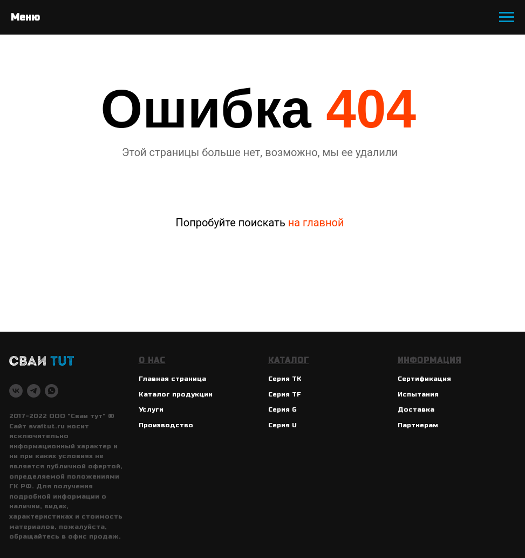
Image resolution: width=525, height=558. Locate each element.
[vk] (16, 391)
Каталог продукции (176, 394)
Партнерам (418, 425)
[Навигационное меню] (506, 17)
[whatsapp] (51, 391)
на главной (316, 222)
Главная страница (172, 378)
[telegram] (33, 391)
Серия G (282, 409)
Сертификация (424, 378)
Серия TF (284, 394)
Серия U (282, 425)
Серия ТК (285, 378)
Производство (166, 425)
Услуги (151, 409)
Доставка (416, 409)
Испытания (418, 394)
